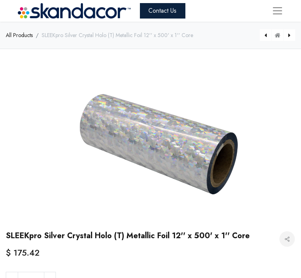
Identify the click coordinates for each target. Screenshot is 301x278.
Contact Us (162, 10)
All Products (19, 35)
